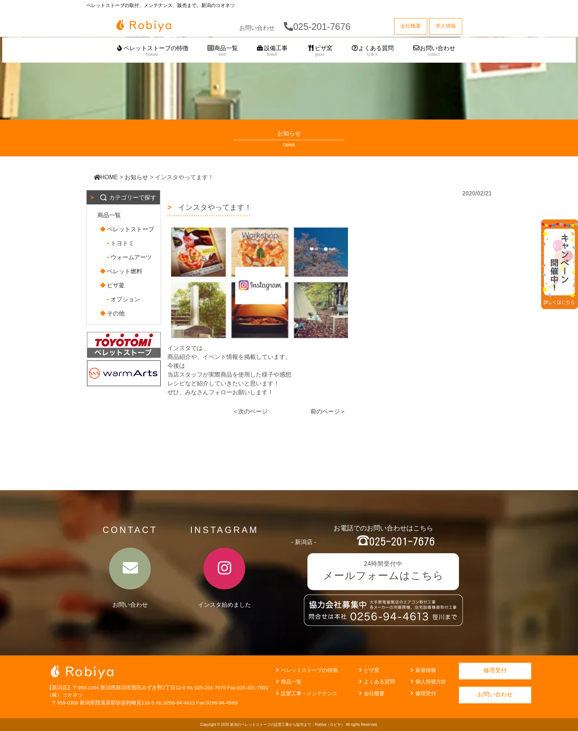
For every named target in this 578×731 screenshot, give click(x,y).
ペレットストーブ (127, 229)
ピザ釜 (113, 285)
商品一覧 (222, 51)
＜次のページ (250, 411)
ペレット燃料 (121, 271)
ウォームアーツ (128, 257)
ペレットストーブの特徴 (152, 51)
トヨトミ (119, 243)
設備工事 (272, 51)
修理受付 (422, 693)
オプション (122, 299)
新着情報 (422, 670)
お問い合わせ (433, 51)
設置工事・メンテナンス (306, 693)
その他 (113, 313)
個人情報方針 (427, 682)
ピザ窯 (319, 51)
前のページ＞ (328, 411)
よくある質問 (372, 51)
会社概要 (370, 693)
